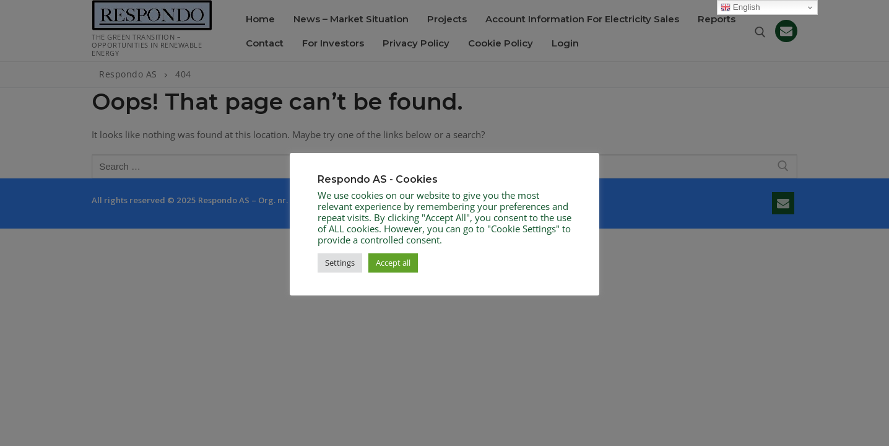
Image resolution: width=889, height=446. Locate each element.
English (740, 7)
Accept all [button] (393, 262)
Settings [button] (340, 262)
